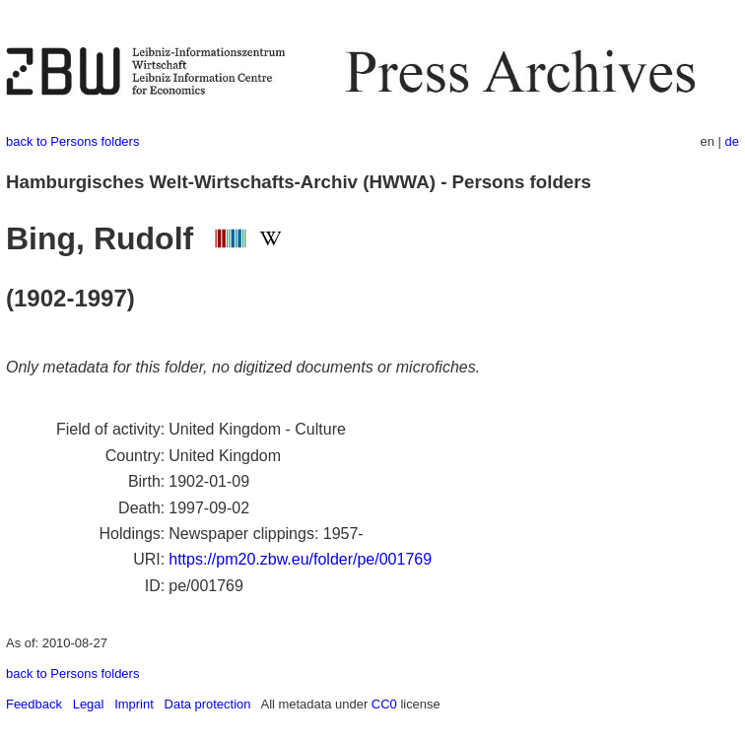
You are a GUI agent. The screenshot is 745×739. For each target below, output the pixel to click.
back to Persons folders (72, 141)
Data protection (208, 704)
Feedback (34, 704)
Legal (88, 704)
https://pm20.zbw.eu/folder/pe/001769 (300, 559)
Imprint (134, 704)
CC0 (384, 704)
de (732, 141)
